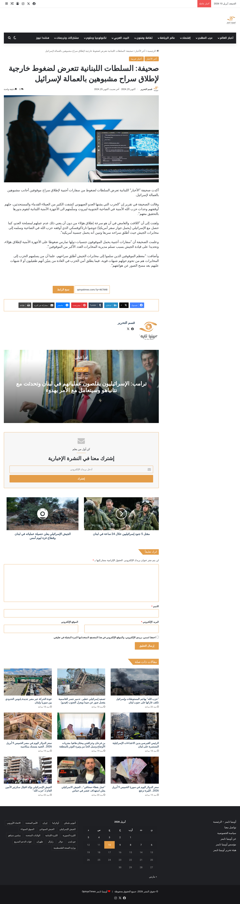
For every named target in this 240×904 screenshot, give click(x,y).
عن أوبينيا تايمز (228, 838)
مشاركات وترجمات (67, 37)
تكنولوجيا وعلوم (96, 37)
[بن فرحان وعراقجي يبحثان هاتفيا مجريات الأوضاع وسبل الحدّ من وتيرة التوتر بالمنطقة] (81, 726)
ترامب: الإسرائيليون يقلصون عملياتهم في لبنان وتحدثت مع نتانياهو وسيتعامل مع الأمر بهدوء (81, 386)
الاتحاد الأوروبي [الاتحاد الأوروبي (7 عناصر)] (13, 823)
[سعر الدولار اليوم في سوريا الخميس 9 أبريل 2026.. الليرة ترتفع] (135, 770)
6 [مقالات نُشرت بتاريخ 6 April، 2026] (151, 844)
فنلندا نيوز (42, 37)
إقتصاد (186, 37)
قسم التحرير (146, 89)
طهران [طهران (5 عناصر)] (40, 841)
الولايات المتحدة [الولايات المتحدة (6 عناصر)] (33, 835)
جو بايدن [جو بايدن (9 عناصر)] (72, 841)
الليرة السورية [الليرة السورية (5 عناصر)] (69, 835)
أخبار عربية (136, 58)
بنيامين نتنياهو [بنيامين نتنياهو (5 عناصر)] (14, 835)
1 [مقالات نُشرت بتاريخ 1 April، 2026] (130, 837)
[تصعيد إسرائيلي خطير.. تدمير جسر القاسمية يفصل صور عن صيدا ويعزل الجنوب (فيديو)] (81, 682)
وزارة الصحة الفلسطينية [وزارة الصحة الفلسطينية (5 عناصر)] (65, 848)
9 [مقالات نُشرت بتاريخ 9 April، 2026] (120, 844)
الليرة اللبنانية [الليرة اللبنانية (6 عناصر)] (51, 835)
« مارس (153, 876)
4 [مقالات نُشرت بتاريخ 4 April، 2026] (99, 837)
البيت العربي (121, 37)
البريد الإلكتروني (150, 622)
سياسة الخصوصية (226, 833)
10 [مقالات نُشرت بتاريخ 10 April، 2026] (109, 844)
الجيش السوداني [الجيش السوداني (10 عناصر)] (46, 829)
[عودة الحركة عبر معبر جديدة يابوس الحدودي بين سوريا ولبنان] (28, 682)
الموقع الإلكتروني (69, 622)
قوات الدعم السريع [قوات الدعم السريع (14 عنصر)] (22, 841)
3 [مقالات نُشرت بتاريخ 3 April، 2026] (109, 837)
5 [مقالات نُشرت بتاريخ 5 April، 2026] (88, 837)
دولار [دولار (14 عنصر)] (61, 841)
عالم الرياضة (167, 37)
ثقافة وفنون (144, 37)
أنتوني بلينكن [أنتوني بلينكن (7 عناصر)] (70, 823)
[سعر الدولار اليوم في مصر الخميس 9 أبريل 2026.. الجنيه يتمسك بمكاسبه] (28, 726)
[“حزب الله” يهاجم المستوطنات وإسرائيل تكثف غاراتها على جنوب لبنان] (135, 682)
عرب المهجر (205, 37)
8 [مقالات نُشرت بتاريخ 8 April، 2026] (130, 844)
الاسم (155, 606)
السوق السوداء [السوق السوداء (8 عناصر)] (27, 829)
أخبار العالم (226, 37)
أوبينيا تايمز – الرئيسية (224, 821)
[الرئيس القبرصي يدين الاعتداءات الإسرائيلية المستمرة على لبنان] (135, 726)
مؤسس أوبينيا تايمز (226, 844)
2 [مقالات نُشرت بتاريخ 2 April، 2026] (120, 837)
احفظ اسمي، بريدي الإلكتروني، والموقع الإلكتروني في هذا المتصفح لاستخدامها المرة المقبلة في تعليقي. (104, 637)
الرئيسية (153, 51)
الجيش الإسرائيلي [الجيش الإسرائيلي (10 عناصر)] (67, 829)
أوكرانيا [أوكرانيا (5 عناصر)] (55, 823)
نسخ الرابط (63, 289)
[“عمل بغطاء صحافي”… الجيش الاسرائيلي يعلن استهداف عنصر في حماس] (81, 770)
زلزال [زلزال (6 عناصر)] (50, 841)
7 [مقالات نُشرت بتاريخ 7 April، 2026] (141, 844)
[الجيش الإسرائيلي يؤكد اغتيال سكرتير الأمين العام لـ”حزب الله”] (28, 770)
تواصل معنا (230, 827)
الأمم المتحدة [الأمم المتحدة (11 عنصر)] (32, 823)
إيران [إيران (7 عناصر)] (45, 823)
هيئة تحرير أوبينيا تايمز (224, 850)
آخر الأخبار (140, 51)
